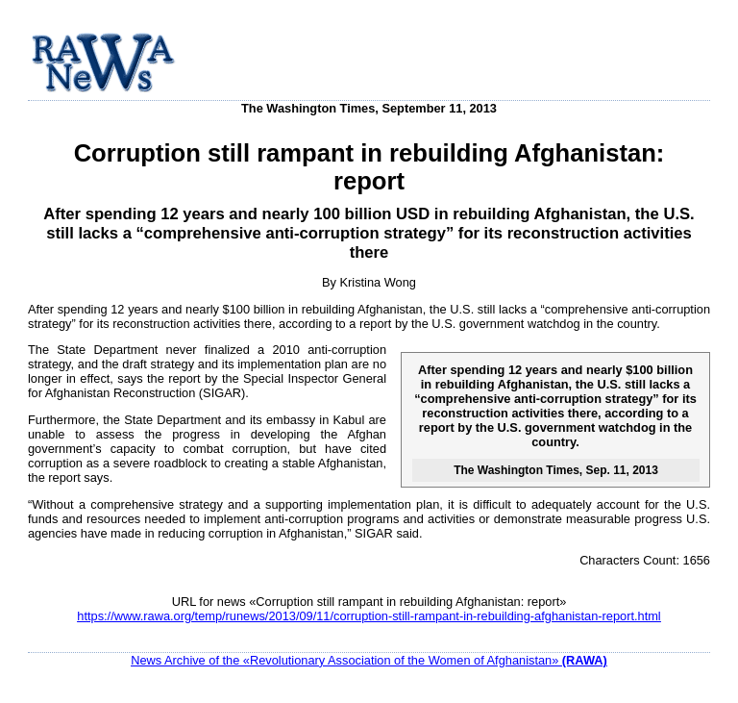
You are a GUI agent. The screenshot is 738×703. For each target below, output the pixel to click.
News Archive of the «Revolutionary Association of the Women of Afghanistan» (369, 660)
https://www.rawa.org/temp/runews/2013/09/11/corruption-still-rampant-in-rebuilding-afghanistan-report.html (368, 616)
